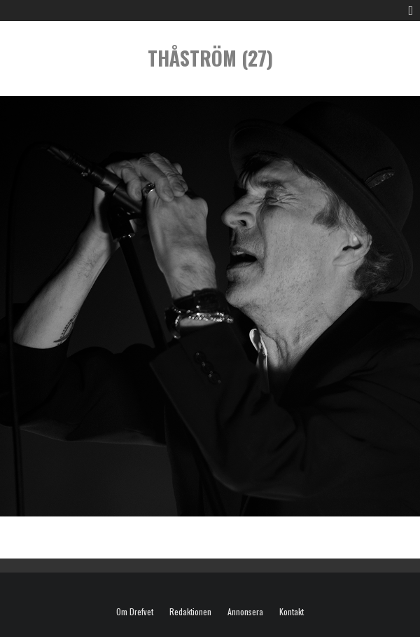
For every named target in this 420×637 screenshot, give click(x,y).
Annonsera (245, 612)
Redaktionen (190, 612)
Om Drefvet (134, 612)
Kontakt (291, 612)
